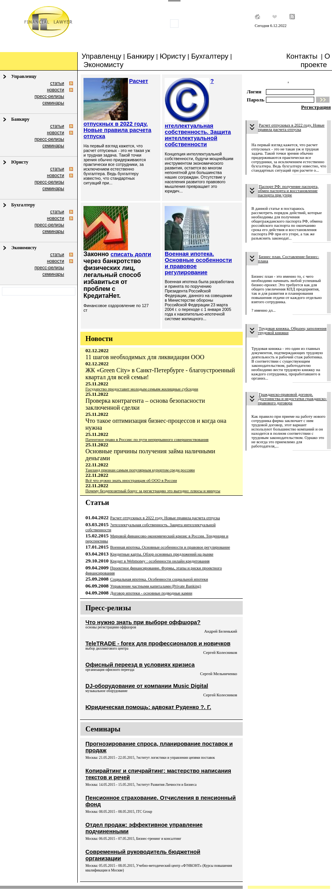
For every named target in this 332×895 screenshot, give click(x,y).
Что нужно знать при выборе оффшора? (143, 622)
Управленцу (101, 56)
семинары (53, 103)
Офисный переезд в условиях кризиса (140, 665)
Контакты (302, 56)
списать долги (131, 254)
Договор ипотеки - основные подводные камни (151, 593)
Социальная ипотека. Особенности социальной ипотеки (159, 579)
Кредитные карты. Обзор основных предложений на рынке (161, 554)
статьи (57, 83)
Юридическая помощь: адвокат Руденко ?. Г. (148, 707)
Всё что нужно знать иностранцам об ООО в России (131, 480)
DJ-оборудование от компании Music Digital (146, 686)
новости (55, 90)
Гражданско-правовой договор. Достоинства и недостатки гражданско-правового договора (292, 398)
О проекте (315, 60)
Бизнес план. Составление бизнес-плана (288, 259)
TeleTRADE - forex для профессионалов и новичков (157, 643)
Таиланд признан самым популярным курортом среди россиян (140, 470)
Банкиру (140, 56)
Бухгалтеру (209, 56)
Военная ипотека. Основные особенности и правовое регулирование (170, 547)
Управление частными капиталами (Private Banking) (155, 586)
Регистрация (316, 107)
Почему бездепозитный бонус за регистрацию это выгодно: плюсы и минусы (152, 491)
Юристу (173, 56)
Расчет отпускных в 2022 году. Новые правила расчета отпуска (165, 518)
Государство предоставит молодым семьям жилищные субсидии (141, 389)
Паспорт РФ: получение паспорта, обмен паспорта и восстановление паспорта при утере (288, 190)
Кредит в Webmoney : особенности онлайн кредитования (159, 561)
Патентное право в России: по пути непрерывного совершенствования (147, 439)
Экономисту (103, 65)
